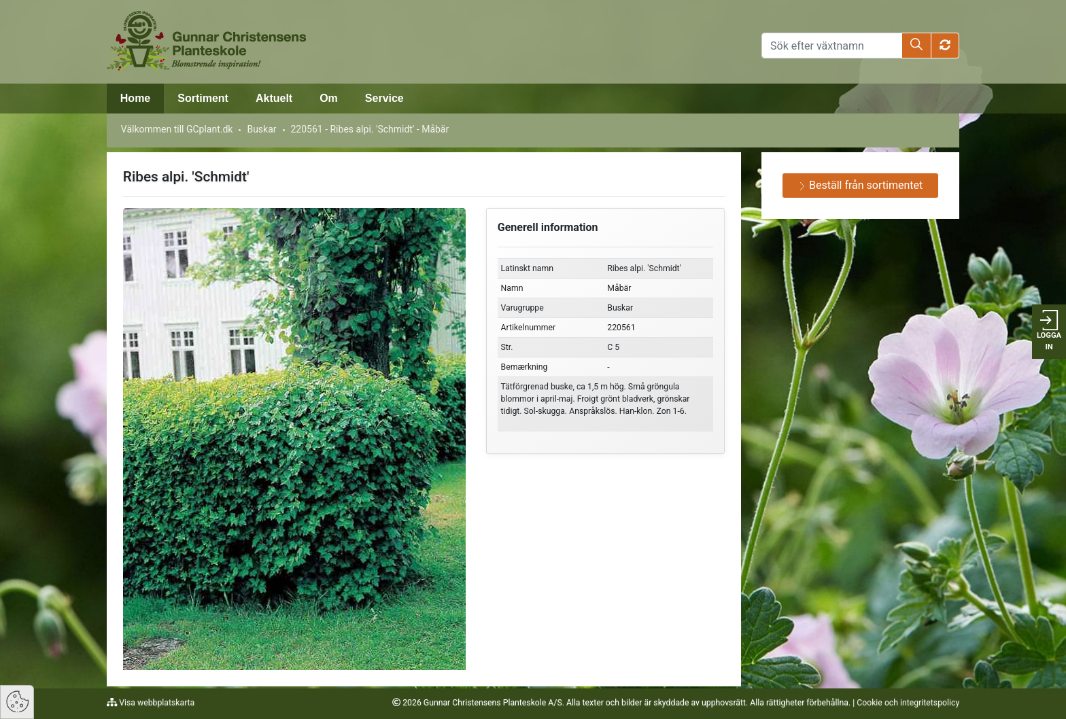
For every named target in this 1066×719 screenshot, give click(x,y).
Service (384, 98)
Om (329, 98)
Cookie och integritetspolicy (908, 702)
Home (135, 98)
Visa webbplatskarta (155, 702)
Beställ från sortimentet (860, 185)
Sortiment (202, 98)
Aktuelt (274, 98)
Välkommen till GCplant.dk (177, 129)
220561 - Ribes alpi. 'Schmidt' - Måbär (369, 129)
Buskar (261, 129)
